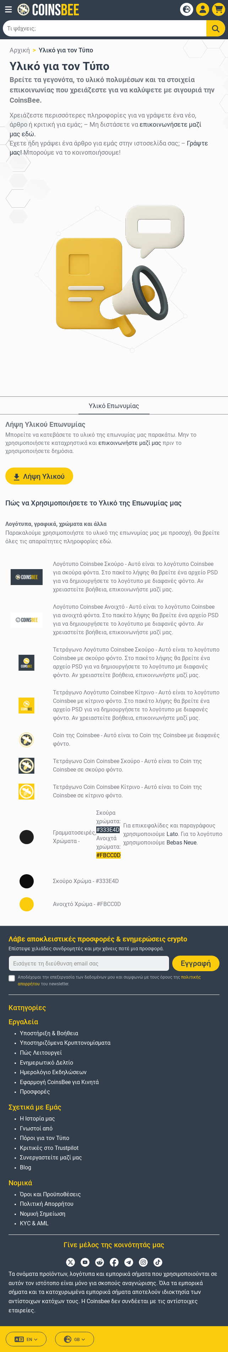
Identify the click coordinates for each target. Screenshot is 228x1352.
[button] (8, 10)
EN (26, 1339)
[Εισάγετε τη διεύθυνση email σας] (89, 963)
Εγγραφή (196, 963)
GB (74, 1339)
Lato (172, 834)
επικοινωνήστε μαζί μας (129, 443)
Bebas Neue (181, 842)
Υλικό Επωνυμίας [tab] (114, 405)
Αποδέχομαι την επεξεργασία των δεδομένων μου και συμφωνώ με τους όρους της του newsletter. (109, 980)
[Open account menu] (202, 9)
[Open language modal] (186, 9)
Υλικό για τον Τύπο (66, 50)
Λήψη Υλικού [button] (39, 476)
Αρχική (20, 50)
